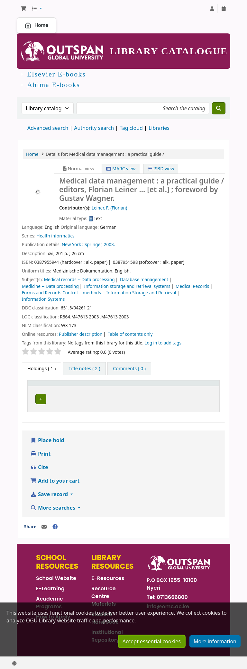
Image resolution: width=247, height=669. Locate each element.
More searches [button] (53, 506)
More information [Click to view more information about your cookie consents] (215, 653)
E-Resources (107, 576)
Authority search (94, 127)
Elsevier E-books (56, 74)
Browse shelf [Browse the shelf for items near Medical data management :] (171, 398)
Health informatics (56, 236)
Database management (144, 279)
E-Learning (50, 587)
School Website (56, 576)
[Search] (218, 108)
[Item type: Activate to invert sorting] (46, 386)
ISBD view (161, 168)
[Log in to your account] (211, 9)
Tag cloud (131, 127)
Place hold (47, 438)
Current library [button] (84, 386)
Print (40, 452)
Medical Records (192, 286)
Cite (39, 465)
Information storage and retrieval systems (127, 286)
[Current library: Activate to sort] (92, 386)
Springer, (94, 244)
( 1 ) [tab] (41, 368)
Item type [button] (41, 386)
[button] (23, 9)
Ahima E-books (53, 85)
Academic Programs (49, 601)
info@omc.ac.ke (168, 605)
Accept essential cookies (152, 653)
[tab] (84, 368)
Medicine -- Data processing (50, 286)
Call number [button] (137, 386)
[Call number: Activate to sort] (155, 386)
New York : (72, 244)
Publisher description (80, 334)
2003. (109, 244)
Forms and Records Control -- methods (61, 293)
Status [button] (201, 386)
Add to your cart (55, 479)
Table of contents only (130, 334)
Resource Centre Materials (103, 594)
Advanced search (47, 127)
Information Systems (43, 299)
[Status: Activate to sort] (205, 386)
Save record (49, 492)
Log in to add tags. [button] (163, 343)
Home (36, 25)
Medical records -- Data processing (79, 279)
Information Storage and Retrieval (141, 293)
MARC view (121, 168)
